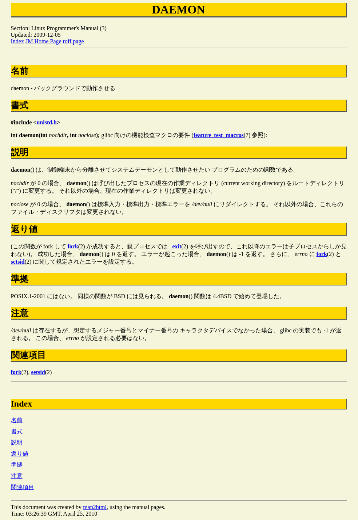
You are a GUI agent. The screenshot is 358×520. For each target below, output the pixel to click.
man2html (95, 507)
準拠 (17, 464)
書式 (17, 431)
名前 (17, 420)
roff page (73, 41)
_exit (175, 246)
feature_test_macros (219, 135)
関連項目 (22, 487)
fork (73, 246)
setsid (18, 262)
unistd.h (46, 122)
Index (17, 41)
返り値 (19, 454)
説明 (17, 442)
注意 (17, 476)
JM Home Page (43, 41)
